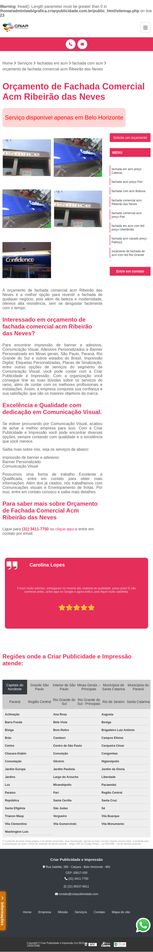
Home (27, 912)
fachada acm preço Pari (126, 182)
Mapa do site (121, 912)
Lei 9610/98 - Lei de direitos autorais (121, 844)
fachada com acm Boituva (128, 191)
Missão (63, 912)
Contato (99, 912)
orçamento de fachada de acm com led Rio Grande (128, 253)
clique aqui (64, 529)
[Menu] (145, 27)
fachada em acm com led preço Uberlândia (127, 227)
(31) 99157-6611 (76, 886)
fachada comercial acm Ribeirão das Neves (126, 202)
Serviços (81, 912)
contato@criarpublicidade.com (76, 894)
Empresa (44, 912)
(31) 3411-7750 (36, 529)
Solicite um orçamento (130, 138)
